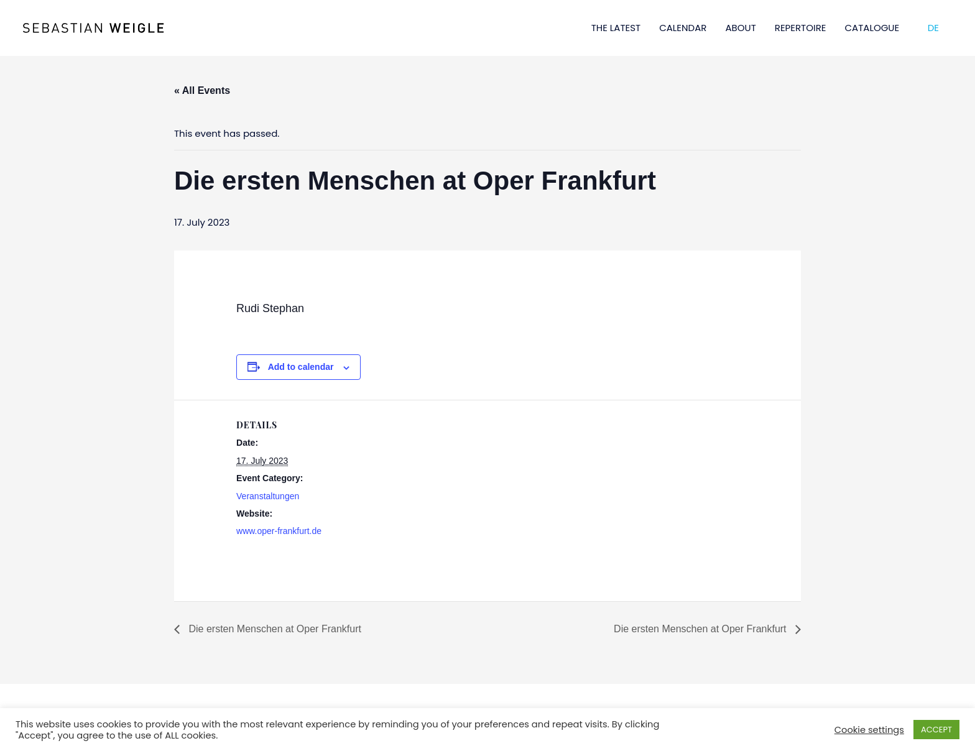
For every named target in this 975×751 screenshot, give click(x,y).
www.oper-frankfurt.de (278, 531)
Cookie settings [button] (869, 729)
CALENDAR (682, 27)
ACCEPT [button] (936, 729)
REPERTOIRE (800, 27)
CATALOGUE (872, 27)
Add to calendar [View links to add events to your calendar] (301, 367)
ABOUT (740, 27)
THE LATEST (616, 27)
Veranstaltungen (267, 496)
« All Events (202, 90)
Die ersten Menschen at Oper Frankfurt (273, 629)
